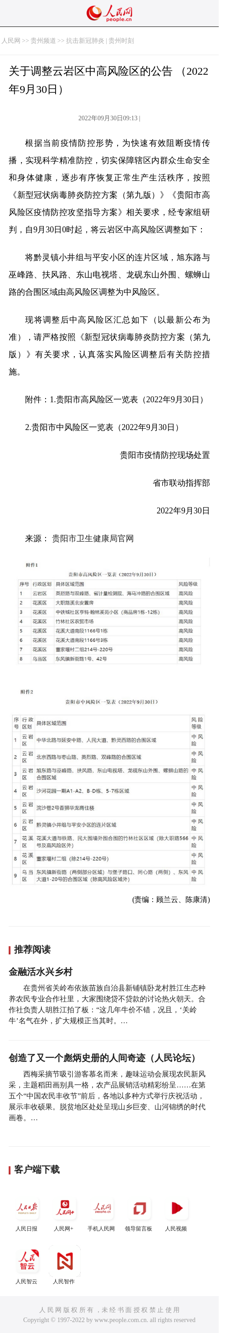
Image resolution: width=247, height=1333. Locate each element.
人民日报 (27, 1212)
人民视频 (177, 1212)
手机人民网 (102, 1212)
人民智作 (65, 1265)
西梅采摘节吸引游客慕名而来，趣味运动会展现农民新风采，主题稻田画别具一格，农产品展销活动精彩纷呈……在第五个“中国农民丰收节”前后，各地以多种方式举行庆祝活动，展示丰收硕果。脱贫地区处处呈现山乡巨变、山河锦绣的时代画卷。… (107, 1096)
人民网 (11, 40)
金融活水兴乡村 (40, 972)
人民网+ (65, 1212)
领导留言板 (139, 1212)
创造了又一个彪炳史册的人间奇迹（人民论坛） (104, 1058)
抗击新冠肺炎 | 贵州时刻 (100, 40)
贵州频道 (43, 40)
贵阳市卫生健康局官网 (93, 538)
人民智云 (27, 1265)
